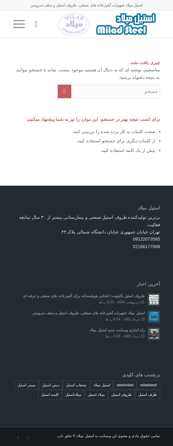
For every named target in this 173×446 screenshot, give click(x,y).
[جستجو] (35, 24)
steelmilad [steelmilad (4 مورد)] (125, 385)
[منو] (21, 24)
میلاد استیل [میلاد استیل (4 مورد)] (96, 394)
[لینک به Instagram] (28, 437)
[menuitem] (35, 24)
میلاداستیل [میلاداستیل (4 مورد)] (73, 394)
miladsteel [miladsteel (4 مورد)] (148, 385)
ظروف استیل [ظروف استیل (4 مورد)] (121, 394)
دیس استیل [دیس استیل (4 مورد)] (50, 385)
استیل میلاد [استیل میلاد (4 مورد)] (101, 385)
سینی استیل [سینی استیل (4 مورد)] (26, 385)
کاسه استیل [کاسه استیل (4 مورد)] (50, 394)
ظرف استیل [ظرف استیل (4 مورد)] (147, 394)
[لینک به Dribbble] (18, 437)
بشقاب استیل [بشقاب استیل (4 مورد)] (76, 385)
